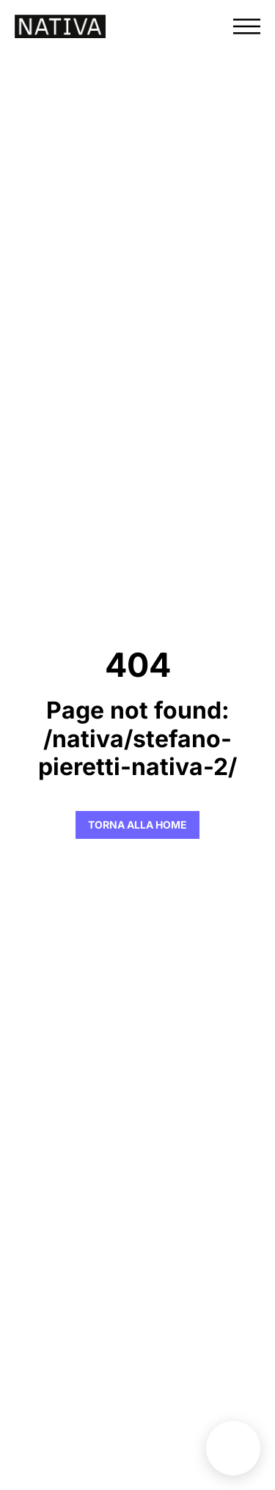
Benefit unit (233, 1448)
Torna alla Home (137, 824)
